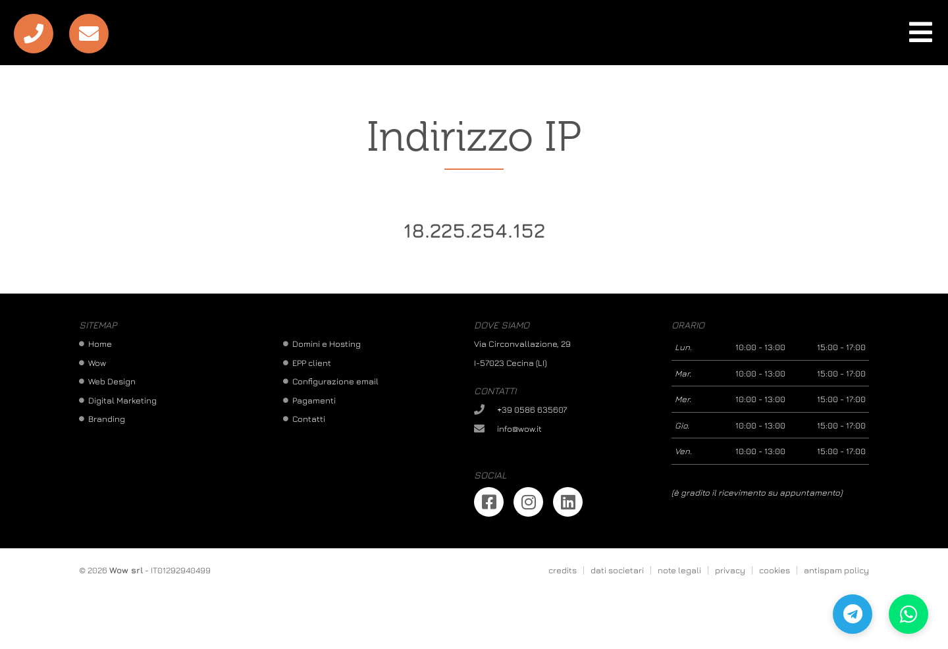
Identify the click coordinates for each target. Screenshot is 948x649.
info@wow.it (519, 428)
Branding (106, 418)
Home (100, 343)
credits (562, 570)
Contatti (308, 418)
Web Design (112, 381)
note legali (679, 570)
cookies (774, 570)
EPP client (311, 362)
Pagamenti (314, 400)
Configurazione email (335, 381)
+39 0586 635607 (532, 409)
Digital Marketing (122, 400)
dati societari (617, 570)
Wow (97, 362)
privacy (730, 570)
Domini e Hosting (326, 343)
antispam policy (836, 570)
